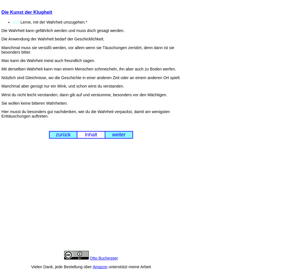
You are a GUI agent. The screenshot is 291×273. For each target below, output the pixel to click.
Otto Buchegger (104, 258)
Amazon (100, 267)
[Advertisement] (91, 199)
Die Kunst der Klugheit (26, 12)
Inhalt (91, 134)
